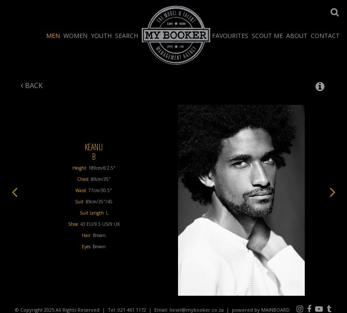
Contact (325, 36)
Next (333, 191)
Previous (15, 191)
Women (75, 36)
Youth (101, 36)
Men (53, 36)
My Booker (176, 35)
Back (32, 85)
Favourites (230, 36)
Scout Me (267, 36)
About (296, 36)
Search (126, 36)
